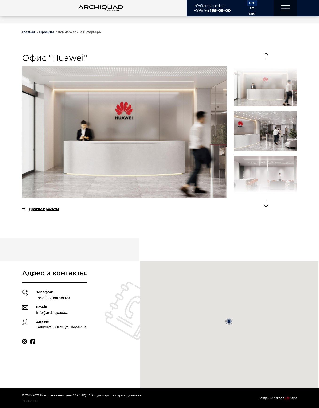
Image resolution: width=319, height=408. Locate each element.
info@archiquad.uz (209, 6)
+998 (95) (53, 298)
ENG (252, 14)
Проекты (46, 32)
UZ (252, 8)
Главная (28, 32)
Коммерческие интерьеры (80, 32)
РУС (252, 3)
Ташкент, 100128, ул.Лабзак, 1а (61, 327)
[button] (285, 8)
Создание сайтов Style (277, 398)
